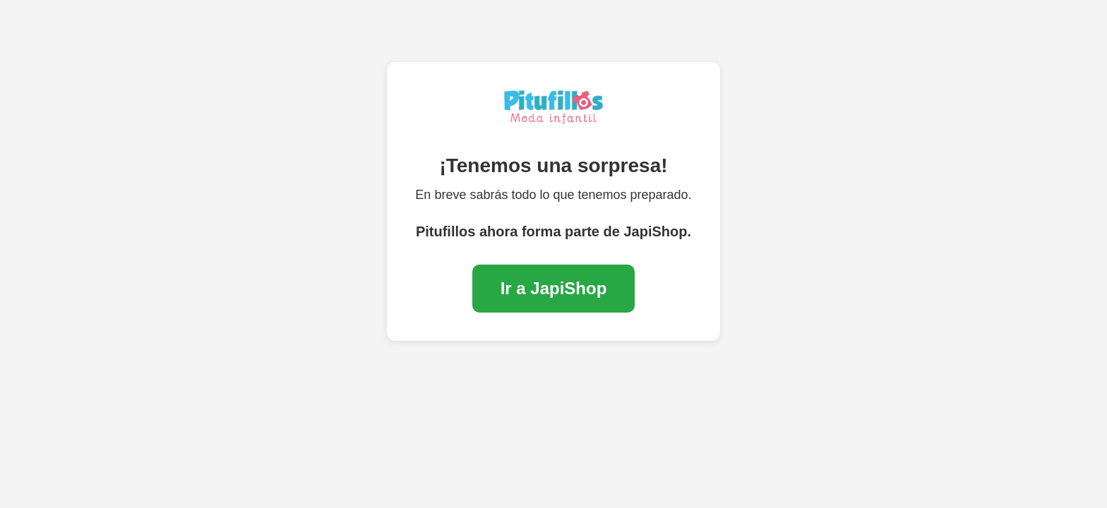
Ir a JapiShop (554, 288)
